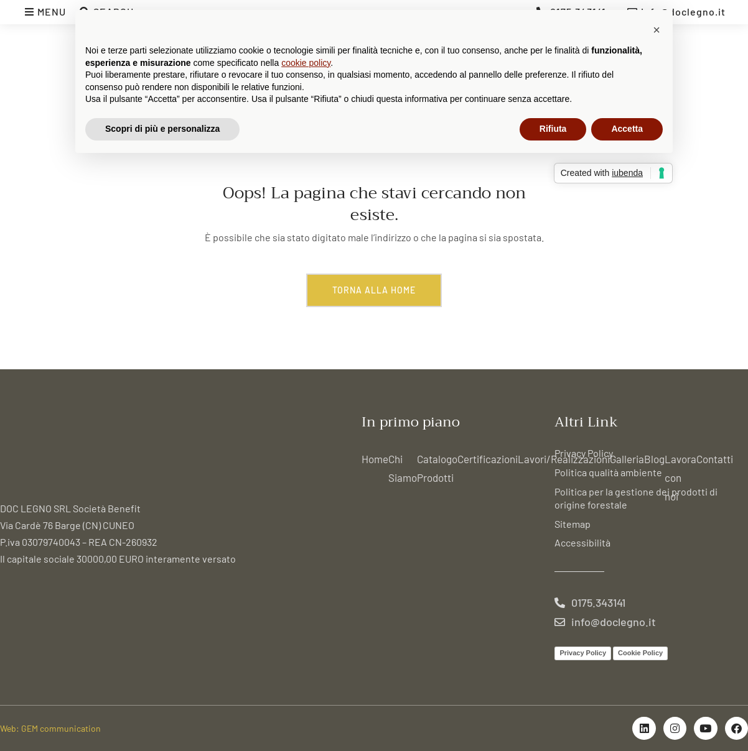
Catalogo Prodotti (437, 468)
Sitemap (572, 524)
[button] (656, 30)
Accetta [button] (627, 129)
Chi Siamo (402, 468)
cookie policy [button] (305, 63)
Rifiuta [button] (553, 129)
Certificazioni (487, 459)
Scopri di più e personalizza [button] (162, 129)
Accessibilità (582, 542)
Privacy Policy (583, 453)
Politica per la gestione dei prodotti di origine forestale (636, 498)
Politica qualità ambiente (608, 472)
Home (375, 459)
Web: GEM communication (50, 728)
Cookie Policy (640, 653)
